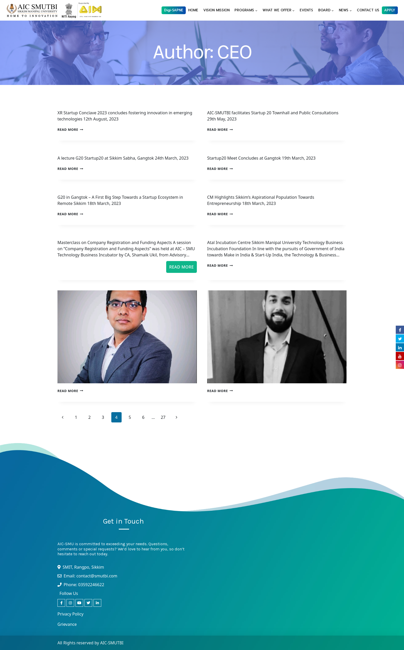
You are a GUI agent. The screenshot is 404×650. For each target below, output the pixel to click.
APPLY (389, 10)
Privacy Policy (70, 614)
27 (163, 417)
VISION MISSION (216, 10)
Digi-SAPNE (173, 10)
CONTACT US (368, 10)
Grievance (67, 624)
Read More (70, 129)
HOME (193, 10)
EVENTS (306, 10)
